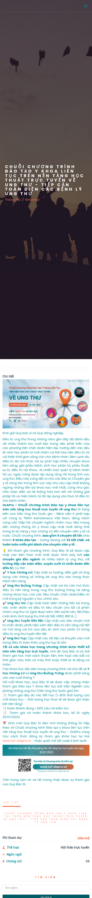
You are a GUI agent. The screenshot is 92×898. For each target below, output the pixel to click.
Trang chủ (13, 199)
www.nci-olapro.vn (17, 741)
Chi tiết (12, 802)
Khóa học (32, 199)
